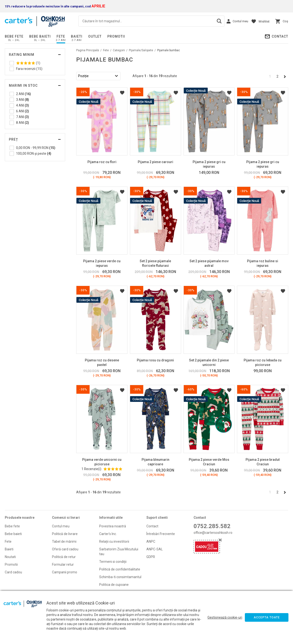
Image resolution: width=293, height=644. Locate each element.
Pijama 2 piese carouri (155, 162)
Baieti (76, 36)
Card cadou (13, 572)
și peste (33, 153)
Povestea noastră (112, 526)
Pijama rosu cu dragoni (155, 360)
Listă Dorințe (122, 93)
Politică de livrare (65, 534)
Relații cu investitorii (114, 541)
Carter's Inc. (108, 534)
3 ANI (22, 100)
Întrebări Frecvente (160, 534)
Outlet (95, 36)
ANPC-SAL (154, 549)
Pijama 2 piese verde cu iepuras (102, 263)
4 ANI (22, 105)
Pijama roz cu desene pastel (102, 362)
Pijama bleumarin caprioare (155, 462)
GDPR (150, 557)
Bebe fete (14, 36)
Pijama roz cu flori (101, 162)
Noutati (10, 557)
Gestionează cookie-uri (224, 617)
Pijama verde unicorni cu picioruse (101, 462)
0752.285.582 (212, 526)
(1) (28, 63)
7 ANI (22, 117)
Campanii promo (64, 572)
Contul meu (60, 526)
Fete (61, 36)
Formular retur (63, 564)
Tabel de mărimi (64, 541)
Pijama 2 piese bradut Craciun (263, 462)
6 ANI (22, 111)
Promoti (11, 564)
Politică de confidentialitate (119, 569)
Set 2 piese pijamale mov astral (209, 263)
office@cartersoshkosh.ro (213, 533)
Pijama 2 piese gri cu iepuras (209, 164)
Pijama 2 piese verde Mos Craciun (209, 462)
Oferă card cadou (65, 549)
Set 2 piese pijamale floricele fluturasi (155, 263)
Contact (280, 36)
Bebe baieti (40, 36)
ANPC (150, 541)
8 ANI (22, 123)
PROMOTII (116, 36)
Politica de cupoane (114, 585)
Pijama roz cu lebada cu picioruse (263, 362)
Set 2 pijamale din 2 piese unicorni (209, 362)
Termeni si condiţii (112, 562)
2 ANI (23, 94)
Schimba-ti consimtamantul (120, 577)
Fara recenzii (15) (29, 69)
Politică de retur (64, 557)
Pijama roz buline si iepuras (262, 263)
